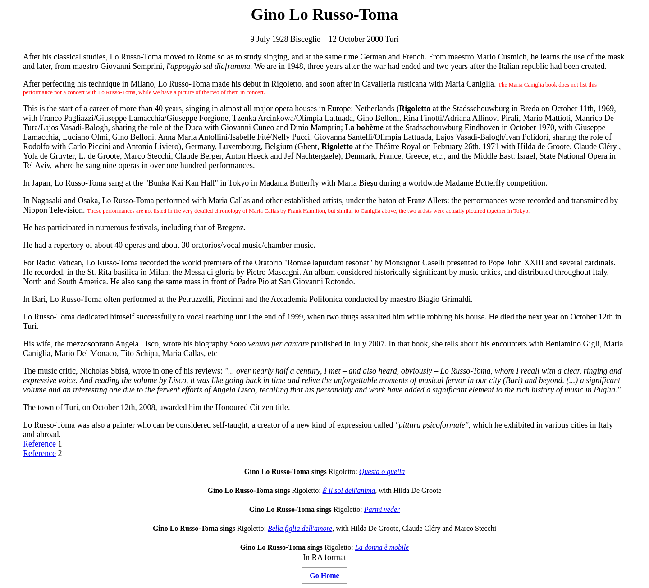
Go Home (324, 575)
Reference (39, 443)
